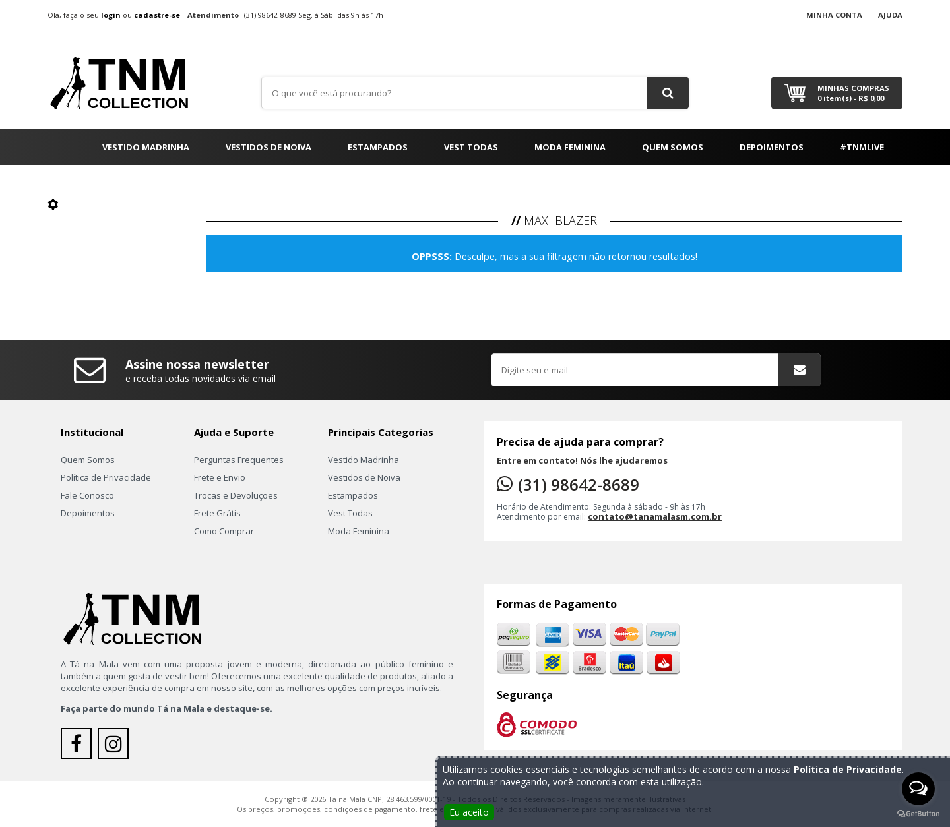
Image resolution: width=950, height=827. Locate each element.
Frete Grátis (217, 513)
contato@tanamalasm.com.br (655, 516)
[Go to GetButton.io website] (918, 814)
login (111, 15)
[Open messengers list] (918, 788)
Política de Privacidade (106, 477)
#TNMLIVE (862, 147)
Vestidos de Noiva (268, 147)
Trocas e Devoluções (236, 495)
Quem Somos (672, 147)
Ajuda (890, 15)
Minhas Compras (853, 93)
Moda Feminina (570, 147)
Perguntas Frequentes (239, 460)
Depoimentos (772, 147)
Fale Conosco (87, 495)
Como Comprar (224, 531)
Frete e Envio (219, 477)
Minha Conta (834, 15)
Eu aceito (469, 812)
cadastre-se (157, 15)
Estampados (378, 147)
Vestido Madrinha (145, 147)
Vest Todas (471, 147)
